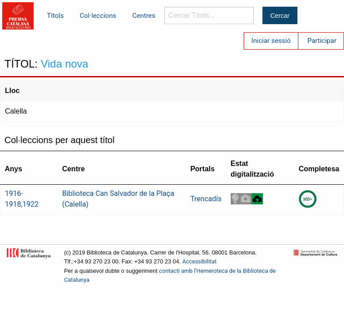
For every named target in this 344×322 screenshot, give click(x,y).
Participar (321, 41)
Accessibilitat (199, 261)
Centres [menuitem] (143, 16)
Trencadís (206, 199)
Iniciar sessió (271, 41)
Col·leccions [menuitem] (98, 16)
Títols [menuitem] (55, 16)
